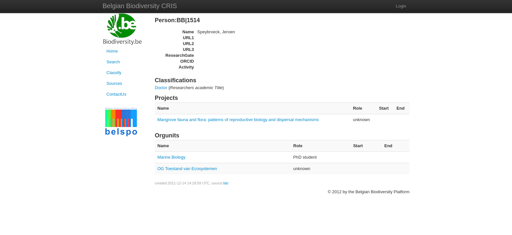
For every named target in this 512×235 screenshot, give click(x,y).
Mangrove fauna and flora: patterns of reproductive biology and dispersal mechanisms (238, 119)
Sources (114, 83)
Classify (113, 72)
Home (112, 51)
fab (225, 183)
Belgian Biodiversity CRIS (140, 5)
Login (401, 6)
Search (113, 61)
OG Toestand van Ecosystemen (187, 168)
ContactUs (116, 94)
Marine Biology (171, 157)
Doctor (161, 87)
